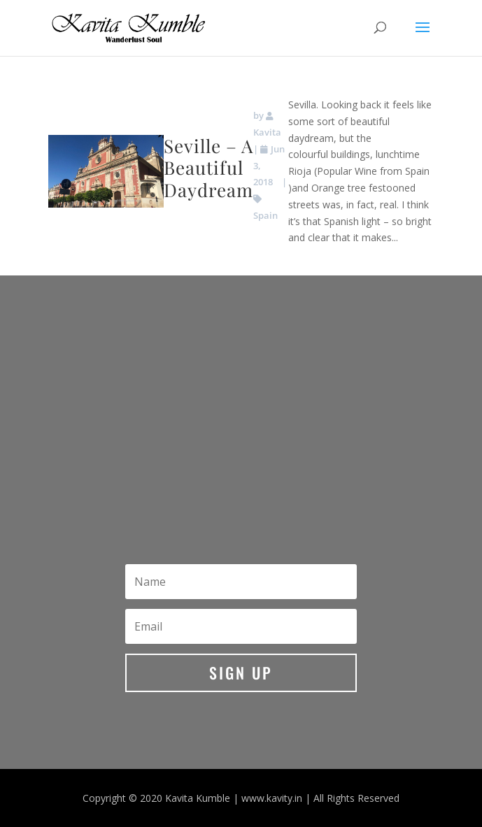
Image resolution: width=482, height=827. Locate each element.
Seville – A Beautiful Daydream (208, 167)
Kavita (267, 132)
